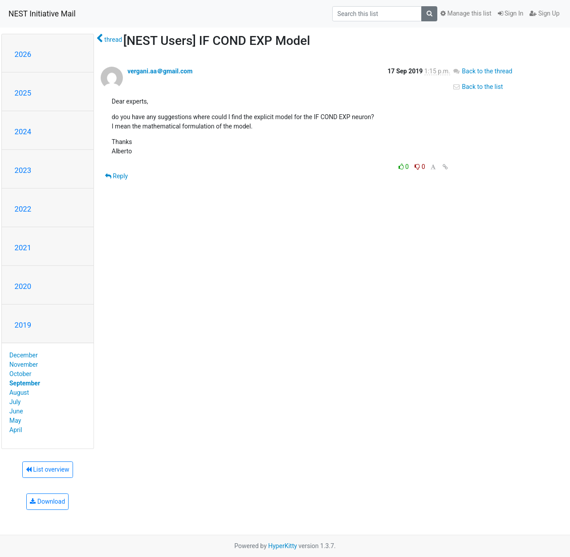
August (19, 392)
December (23, 355)
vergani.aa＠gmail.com (159, 71)
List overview (47, 469)
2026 (23, 54)
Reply (116, 176)
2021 (23, 247)
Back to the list (477, 86)
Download (47, 501)
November (23, 364)
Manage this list (465, 13)
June (16, 411)
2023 (23, 170)
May (15, 420)
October (20, 373)
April (15, 429)
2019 (23, 325)
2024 (23, 131)
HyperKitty (282, 545)
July (14, 401)
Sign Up (544, 13)
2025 (23, 92)
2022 (23, 208)
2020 (23, 286)
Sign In (511, 13)
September (24, 383)
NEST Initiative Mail (42, 13)
